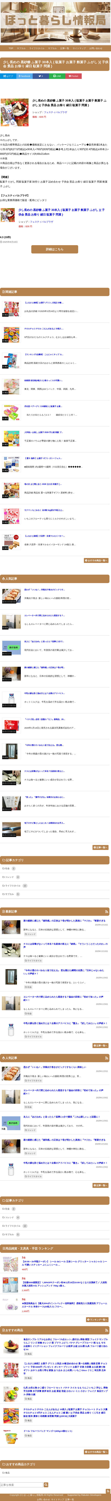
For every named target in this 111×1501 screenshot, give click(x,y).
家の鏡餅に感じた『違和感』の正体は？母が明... (44, 667)
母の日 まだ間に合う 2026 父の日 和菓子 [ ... (43, 484)
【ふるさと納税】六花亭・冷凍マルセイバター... (44, 536)
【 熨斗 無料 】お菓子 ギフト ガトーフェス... (43, 458)
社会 (28, 987)
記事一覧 (64, 48)
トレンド (30, 934)
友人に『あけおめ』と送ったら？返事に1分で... (44, 641)
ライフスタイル (36, 48)
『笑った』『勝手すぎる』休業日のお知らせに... (44, 797)
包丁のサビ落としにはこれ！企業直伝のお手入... (44, 823)
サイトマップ (79, 48)
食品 (28, 1354)
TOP (11, 48)
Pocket (73, 76)
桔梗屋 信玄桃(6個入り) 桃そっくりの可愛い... (43, 380)
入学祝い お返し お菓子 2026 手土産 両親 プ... (43, 432)
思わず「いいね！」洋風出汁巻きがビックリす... (44, 590)
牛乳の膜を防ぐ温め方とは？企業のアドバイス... (44, 693)
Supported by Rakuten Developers (84, 1495)
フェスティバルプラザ (55, 112)
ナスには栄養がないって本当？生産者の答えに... (44, 771)
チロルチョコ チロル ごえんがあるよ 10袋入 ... (44, 329)
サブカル (21, 48)
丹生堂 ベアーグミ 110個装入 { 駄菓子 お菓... (43, 406)
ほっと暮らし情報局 (33, 1495)
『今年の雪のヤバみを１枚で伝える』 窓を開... (44, 745)
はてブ (8, 76)
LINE (57, 76)
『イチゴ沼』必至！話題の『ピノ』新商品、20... (44, 719)
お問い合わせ (95, 48)
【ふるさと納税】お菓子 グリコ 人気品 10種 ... (44, 303)
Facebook (24, 76)
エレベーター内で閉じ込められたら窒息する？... (44, 615)
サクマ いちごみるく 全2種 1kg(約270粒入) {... (43, 510)
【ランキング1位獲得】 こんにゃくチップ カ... (43, 354)
